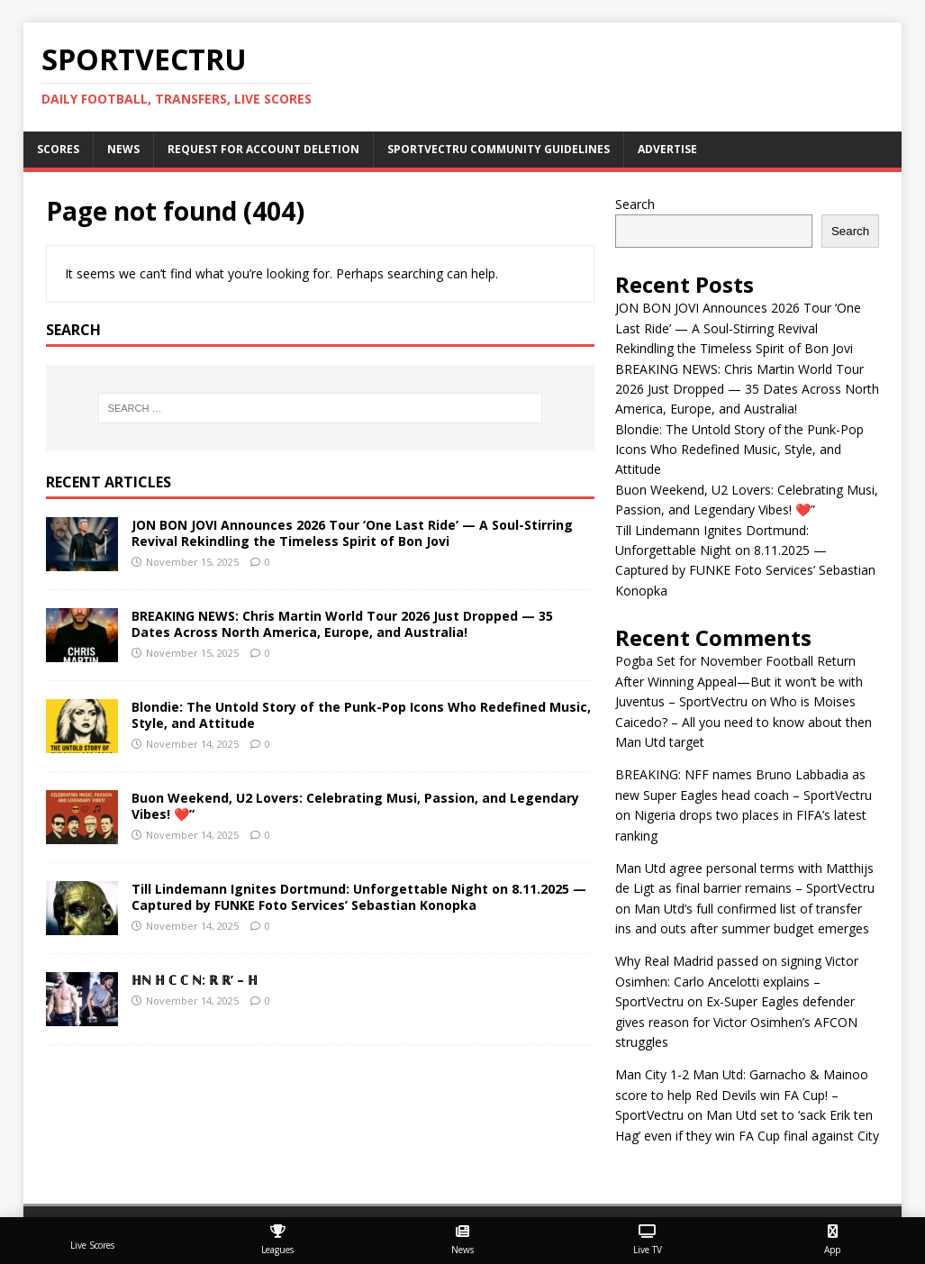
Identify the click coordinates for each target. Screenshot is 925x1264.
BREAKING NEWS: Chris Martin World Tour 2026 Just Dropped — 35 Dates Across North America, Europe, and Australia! (342, 624)
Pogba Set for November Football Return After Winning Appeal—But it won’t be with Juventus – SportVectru (739, 681)
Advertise (667, 149)
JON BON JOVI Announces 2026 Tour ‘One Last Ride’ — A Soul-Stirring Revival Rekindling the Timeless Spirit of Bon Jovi (352, 533)
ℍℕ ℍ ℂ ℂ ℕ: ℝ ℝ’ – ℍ (194, 979)
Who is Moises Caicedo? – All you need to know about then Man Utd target (743, 721)
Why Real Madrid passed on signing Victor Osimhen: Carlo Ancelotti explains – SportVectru (736, 981)
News (123, 149)
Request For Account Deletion (263, 149)
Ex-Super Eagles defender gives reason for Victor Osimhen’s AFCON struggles (736, 1021)
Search (635, 204)
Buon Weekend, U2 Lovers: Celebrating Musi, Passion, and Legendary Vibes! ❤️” (355, 806)
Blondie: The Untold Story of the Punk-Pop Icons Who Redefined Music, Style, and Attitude (361, 715)
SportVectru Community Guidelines (498, 149)
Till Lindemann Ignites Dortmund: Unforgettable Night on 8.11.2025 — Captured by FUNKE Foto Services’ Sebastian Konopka (358, 897)
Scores (58, 149)
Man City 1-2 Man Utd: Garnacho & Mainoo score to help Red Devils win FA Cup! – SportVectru (741, 1094)
